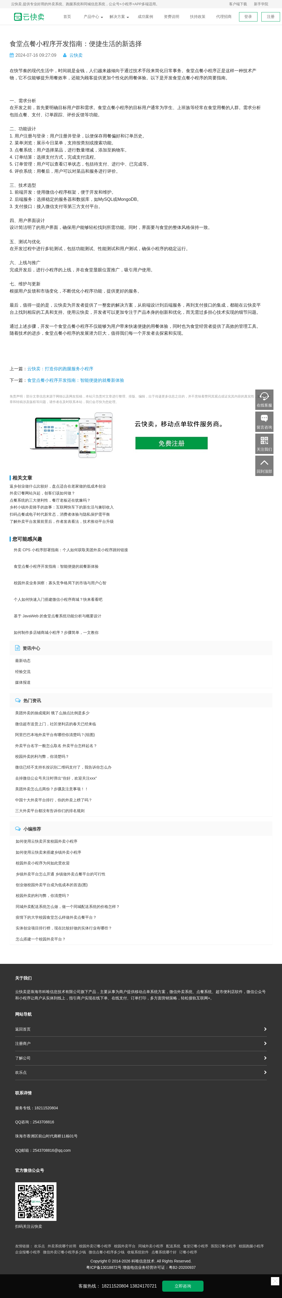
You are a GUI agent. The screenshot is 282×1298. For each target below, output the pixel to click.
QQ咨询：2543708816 (34, 1122)
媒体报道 (23, 682)
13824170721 (143, 1286)
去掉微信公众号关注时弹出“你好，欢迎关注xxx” (56, 778)
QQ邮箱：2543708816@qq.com (43, 1150)
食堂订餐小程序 (195, 1246)
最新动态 (23, 660)
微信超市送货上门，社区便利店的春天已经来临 (55, 724)
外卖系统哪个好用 (62, 1246)
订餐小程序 (188, 1252)
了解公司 (141, 1058)
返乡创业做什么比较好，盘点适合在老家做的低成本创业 (58, 486)
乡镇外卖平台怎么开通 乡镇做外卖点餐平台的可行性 (60, 874)
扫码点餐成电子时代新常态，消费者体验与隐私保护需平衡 (60, 514)
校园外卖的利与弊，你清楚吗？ (42, 756)
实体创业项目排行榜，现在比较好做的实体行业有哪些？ (64, 928)
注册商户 (141, 1043)
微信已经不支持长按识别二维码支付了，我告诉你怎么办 (63, 767)
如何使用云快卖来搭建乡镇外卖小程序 (48, 852)
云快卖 (76, 55)
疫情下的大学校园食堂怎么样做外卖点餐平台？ (56, 917)
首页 (67, 16)
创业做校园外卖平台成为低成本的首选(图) (52, 885)
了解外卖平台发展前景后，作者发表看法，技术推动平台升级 (62, 521)
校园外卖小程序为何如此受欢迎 (43, 863)
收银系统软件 (138, 1252)
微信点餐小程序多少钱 (106, 1252)
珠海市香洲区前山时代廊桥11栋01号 (46, 1136)
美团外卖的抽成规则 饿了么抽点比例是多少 (52, 713)
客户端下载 (238, 4)
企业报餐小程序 (27, 1252)
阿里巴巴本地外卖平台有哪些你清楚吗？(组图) (55, 734)
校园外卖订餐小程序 (95, 1246)
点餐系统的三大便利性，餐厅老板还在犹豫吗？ (50, 500)
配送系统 (173, 1246)
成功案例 (145, 16)
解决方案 (119, 16)
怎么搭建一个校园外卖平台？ (41, 939)
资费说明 (171, 16)
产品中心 (93, 16)
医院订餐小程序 (223, 1246)
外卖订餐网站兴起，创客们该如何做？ (42, 493)
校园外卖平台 (124, 1246)
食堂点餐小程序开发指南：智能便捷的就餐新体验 (75, 380)
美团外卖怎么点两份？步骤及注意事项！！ (51, 789)
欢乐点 (141, 1072)
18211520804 (115, 1286)
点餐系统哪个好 (164, 1252)
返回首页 (141, 1029)
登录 (248, 16)
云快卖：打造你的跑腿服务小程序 (60, 368)
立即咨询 (183, 1286)
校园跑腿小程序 (251, 1246)
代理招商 (224, 16)
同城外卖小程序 (150, 1246)
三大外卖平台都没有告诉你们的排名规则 (50, 810)
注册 (271, 16)
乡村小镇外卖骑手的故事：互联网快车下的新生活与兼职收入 (62, 507)
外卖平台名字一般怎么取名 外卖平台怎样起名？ (56, 745)
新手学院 (261, 4)
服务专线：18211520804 (36, 1108)
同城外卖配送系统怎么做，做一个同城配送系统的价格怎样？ (68, 906)
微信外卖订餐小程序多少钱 (64, 1252)
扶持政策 (197, 16)
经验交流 (23, 671)
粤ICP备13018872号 (103, 1267)
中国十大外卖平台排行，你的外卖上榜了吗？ (53, 800)
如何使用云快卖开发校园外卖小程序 (46, 841)
